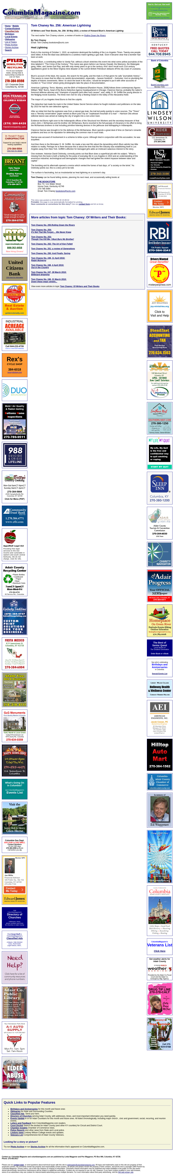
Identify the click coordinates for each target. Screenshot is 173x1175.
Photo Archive (11, 45)
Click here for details (14, 151)
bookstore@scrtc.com (65, 191)
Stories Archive (12, 47)
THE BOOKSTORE (46, 181)
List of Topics (11, 42)
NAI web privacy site (125, 1172)
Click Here (159, 951)
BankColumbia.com (159, 85)
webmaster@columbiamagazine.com (81, 1165)
